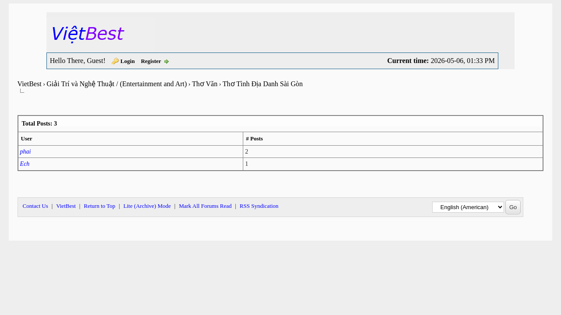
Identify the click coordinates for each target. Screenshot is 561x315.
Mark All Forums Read (205, 206)
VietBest (30, 84)
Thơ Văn (204, 84)
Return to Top (99, 206)
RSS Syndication (259, 206)
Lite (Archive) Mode (146, 206)
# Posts (254, 138)
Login (128, 61)
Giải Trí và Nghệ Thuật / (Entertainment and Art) (116, 84)
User (26, 138)
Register (151, 61)
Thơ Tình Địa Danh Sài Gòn (263, 84)
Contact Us (35, 206)
